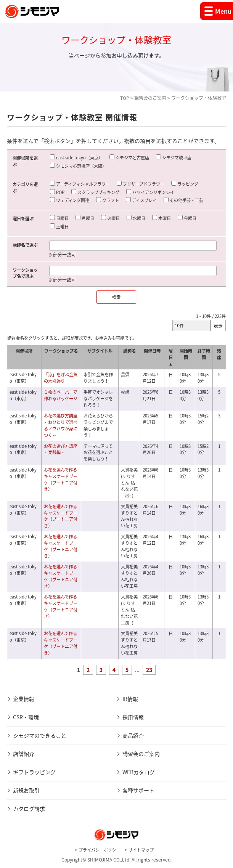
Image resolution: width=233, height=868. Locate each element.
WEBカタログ (138, 772)
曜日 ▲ (171, 357)
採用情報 (133, 717)
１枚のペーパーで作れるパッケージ (60, 395)
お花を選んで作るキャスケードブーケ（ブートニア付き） (60, 479)
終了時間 (204, 354)
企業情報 (23, 699)
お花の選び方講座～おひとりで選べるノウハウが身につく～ (60, 425)
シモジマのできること (39, 735)
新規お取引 (26, 790)
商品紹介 (133, 735)
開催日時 (152, 351)
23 (149, 670)
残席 (219, 354)
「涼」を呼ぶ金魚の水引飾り (60, 377)
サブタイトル (99, 351)
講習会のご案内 (150, 98)
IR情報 (130, 699)
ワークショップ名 (61, 351)
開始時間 (186, 354)
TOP (124, 98)
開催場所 (24, 351)
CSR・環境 (26, 717)
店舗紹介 (23, 753)
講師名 (129, 351)
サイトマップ (141, 850)
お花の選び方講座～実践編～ (60, 449)
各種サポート (138, 790)
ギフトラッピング (34, 772)
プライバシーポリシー (100, 850)
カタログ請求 (29, 808)
